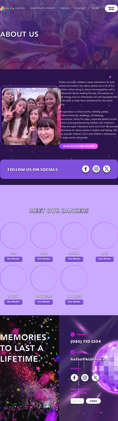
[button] (42, 8)
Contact (80, 8)
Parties (20, 8)
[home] (7, 8)
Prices (65, 8)
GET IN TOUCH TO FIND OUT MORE (78, 146)
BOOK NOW (111, 8)
